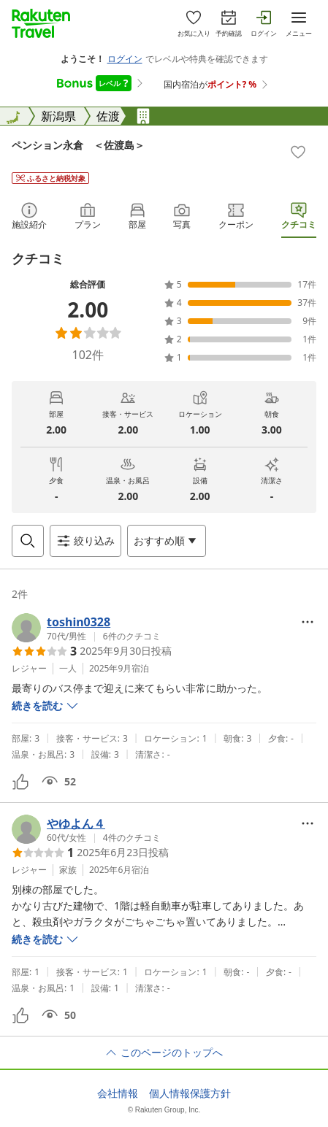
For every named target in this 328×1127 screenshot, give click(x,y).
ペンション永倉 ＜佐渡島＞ (78, 145)
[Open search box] (28, 541)
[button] (86, 627)
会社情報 (117, 1093)
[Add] (298, 151)
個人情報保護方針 (190, 1093)
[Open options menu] (166, 541)
